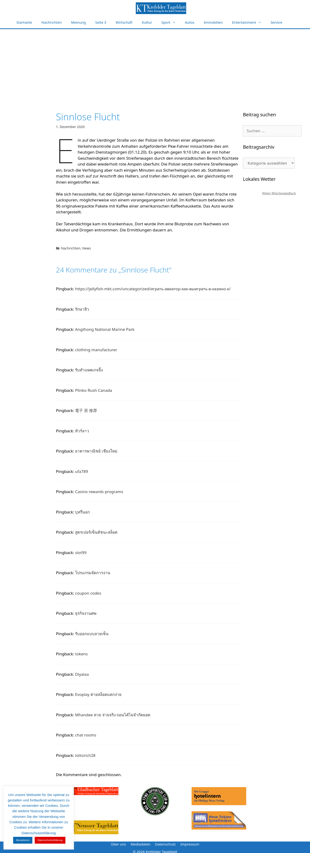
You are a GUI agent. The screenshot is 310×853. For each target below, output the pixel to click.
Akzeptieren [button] (23, 840)
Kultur (147, 22)
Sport (170, 22)
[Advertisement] (155, 64)
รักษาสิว (82, 309)
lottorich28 (85, 755)
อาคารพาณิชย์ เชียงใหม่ (96, 451)
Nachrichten (52, 22)
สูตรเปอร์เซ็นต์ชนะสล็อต (96, 532)
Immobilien (213, 22)
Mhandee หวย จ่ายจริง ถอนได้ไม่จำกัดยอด (112, 714)
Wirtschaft (124, 22)
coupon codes (88, 593)
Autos (190, 22)
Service (276, 22)
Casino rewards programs (99, 491)
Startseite (24, 22)
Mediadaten (140, 844)
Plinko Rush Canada (93, 390)
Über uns (118, 844)
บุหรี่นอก (82, 512)
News (86, 248)
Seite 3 (100, 22)
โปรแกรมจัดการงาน (92, 572)
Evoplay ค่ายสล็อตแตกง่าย (98, 694)
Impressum (189, 844)
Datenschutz (165, 844)
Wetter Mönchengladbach (279, 193)
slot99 (80, 552)
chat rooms (85, 735)
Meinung (78, 22)
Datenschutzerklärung (50, 840)
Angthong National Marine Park (104, 329)
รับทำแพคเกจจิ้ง (89, 370)
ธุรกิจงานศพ (85, 613)
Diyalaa (82, 674)
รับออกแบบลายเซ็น (92, 633)
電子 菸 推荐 (86, 410)
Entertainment (249, 22)
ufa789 (81, 471)
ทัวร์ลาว (82, 431)
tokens (81, 654)
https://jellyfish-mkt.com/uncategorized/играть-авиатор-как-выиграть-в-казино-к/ (153, 288)
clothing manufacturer (96, 349)
